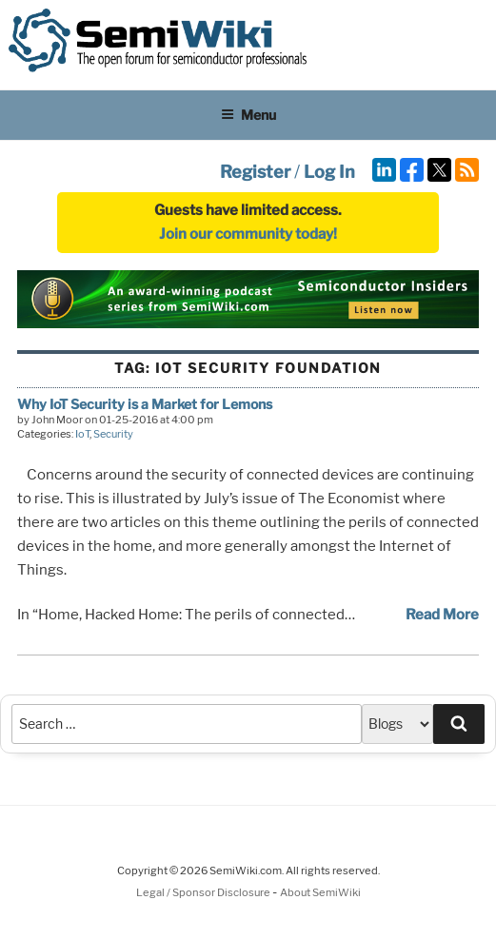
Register (255, 172)
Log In (329, 172)
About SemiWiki (320, 892)
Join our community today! (248, 234)
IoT (82, 433)
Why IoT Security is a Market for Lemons (144, 404)
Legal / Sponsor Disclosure (204, 892)
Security (113, 433)
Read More (442, 614)
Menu (248, 115)
